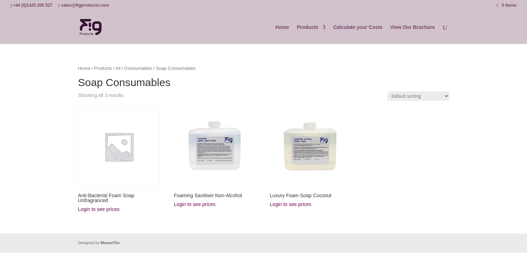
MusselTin (110, 243)
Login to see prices (99, 209)
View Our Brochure (412, 27)
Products (307, 27)
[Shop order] (418, 96)
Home (282, 27)
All (117, 68)
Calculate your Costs (357, 27)
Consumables (138, 68)
